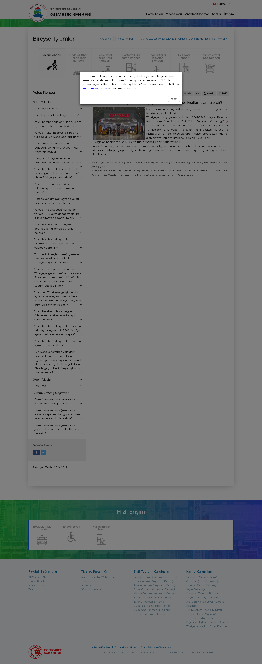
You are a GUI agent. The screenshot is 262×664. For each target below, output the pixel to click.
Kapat (173, 98)
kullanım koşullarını (95, 88)
